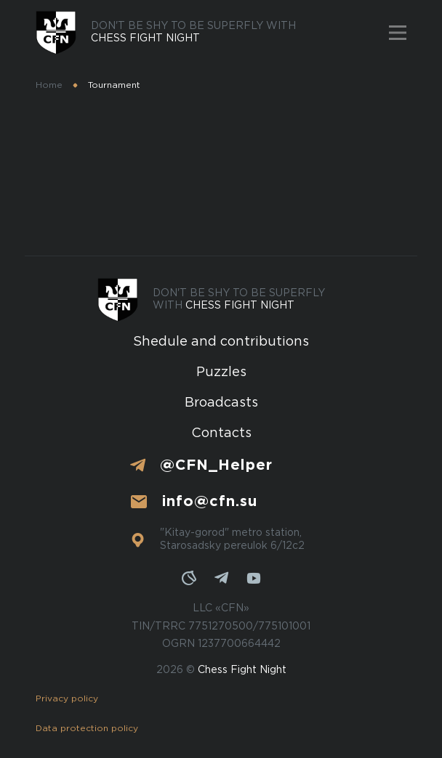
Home (49, 85)
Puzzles (221, 372)
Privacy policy (67, 699)
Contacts (221, 433)
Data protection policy (87, 729)
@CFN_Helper (216, 465)
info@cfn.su (209, 501)
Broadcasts (221, 403)
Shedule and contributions (221, 342)
